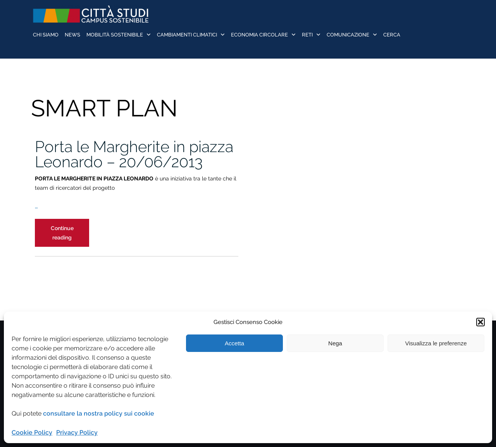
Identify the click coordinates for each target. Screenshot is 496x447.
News (72, 35)
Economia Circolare (259, 35)
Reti (307, 35)
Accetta (234, 343)
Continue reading (70, 236)
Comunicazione (348, 35)
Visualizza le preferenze (436, 343)
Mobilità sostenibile (114, 35)
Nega (335, 343)
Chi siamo (46, 35)
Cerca (391, 35)
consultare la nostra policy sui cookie (98, 413)
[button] (480, 322)
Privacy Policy (77, 432)
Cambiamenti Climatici (187, 35)
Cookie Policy (32, 432)
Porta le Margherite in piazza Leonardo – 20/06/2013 (134, 154)
